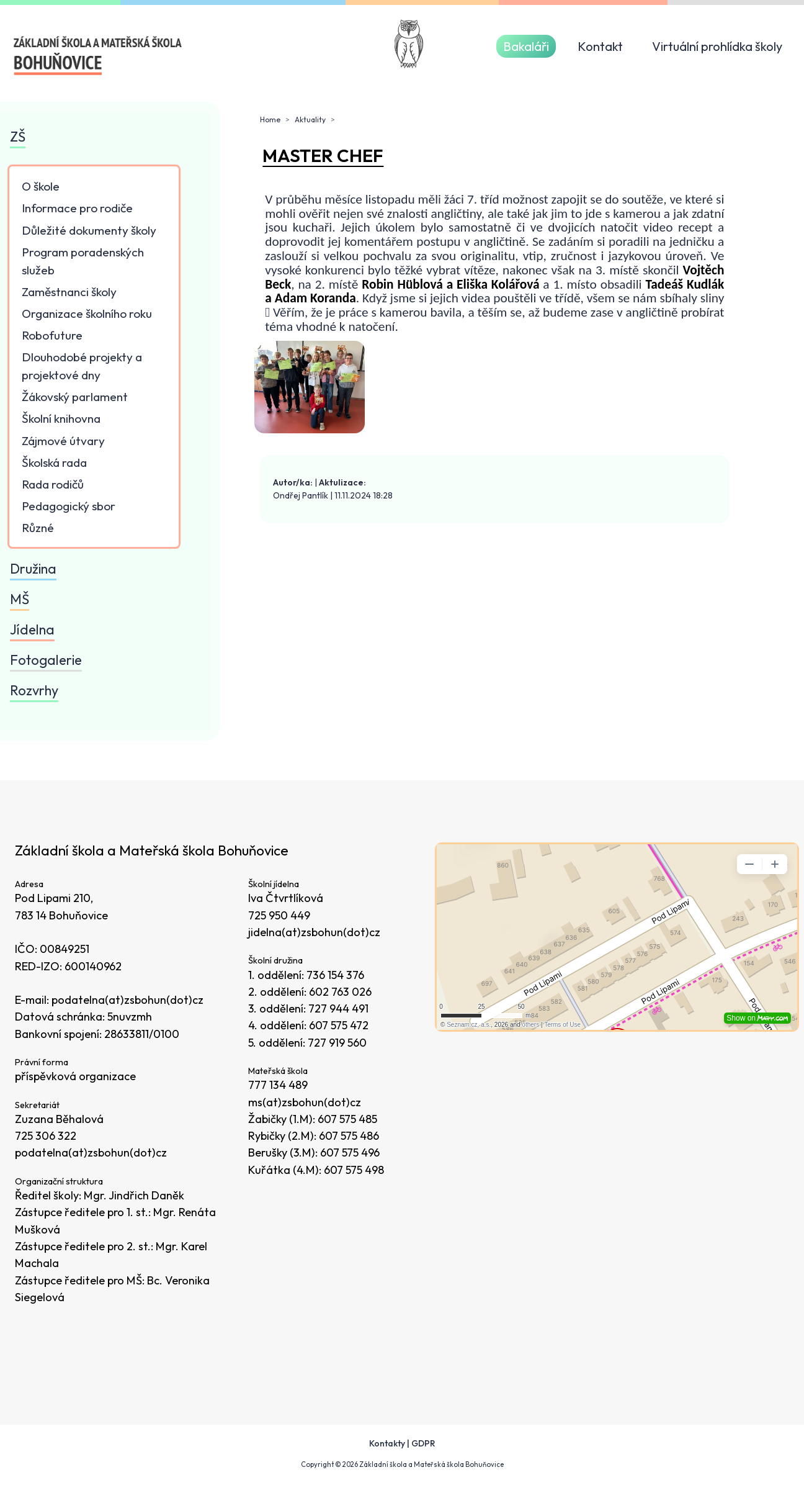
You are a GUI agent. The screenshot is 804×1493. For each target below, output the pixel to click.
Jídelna (32, 629)
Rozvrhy (34, 690)
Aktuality (310, 119)
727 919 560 (337, 1042)
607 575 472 (338, 1025)
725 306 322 (45, 1136)
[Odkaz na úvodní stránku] (98, 56)
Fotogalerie (46, 660)
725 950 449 (279, 915)
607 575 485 (347, 1119)
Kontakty (387, 1443)
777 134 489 (278, 1085)
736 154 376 (335, 975)
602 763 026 (340, 992)
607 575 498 (354, 1170)
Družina (33, 568)
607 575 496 (350, 1152)
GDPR (423, 1443)
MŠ (19, 599)
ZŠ (17, 136)
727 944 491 (338, 1008)
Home (270, 119)
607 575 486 (349, 1136)
